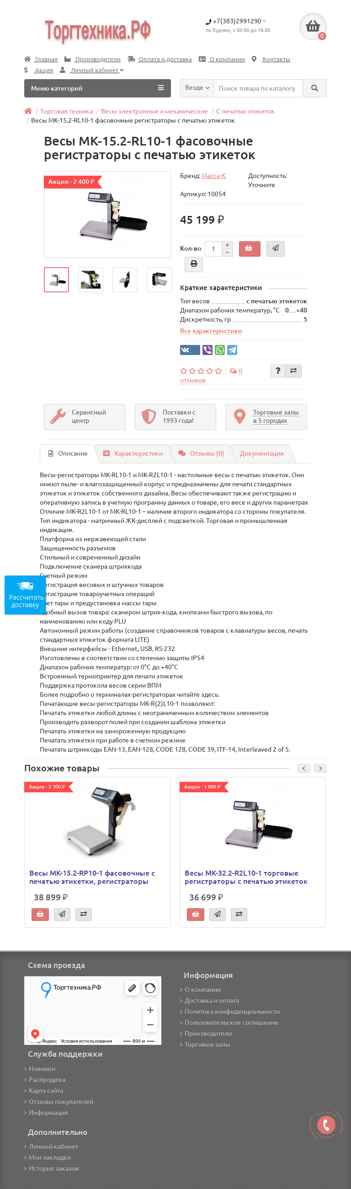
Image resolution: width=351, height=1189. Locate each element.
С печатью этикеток (245, 111)
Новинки (39, 1068)
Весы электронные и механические (154, 111)
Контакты (271, 59)
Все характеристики (211, 330)
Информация (46, 1112)
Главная (41, 59)
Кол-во (190, 248)
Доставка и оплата (209, 1000)
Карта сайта (43, 1090)
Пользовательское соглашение (229, 1022)
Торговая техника (66, 111)
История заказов (51, 1168)
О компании (222, 59)
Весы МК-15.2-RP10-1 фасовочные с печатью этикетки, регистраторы (92, 877)
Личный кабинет (51, 1146)
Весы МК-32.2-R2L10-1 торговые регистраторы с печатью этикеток (246, 877)
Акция (38, 70)
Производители (92, 59)
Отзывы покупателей (58, 1101)
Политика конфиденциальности (230, 1011)
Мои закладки (47, 1157)
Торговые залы (205, 1044)
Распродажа (44, 1079)
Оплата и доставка (160, 59)
